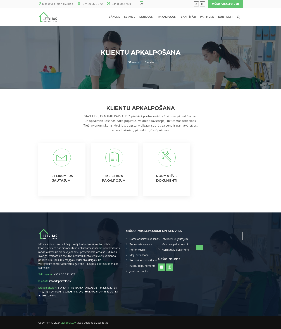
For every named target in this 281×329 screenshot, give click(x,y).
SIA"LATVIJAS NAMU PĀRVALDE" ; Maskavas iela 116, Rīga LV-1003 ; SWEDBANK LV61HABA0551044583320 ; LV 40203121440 (78, 291)
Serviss (129, 16)
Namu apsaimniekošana (143, 239)
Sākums (114, 16)
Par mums (207, 16)
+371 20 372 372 (90, 4)
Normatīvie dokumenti (175, 249)
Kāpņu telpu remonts (142, 265)
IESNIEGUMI (146, 16)
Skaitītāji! (188, 16)
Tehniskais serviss (140, 244)
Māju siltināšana (139, 255)
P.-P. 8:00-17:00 (119, 4)
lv (141, 4)
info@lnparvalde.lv (60, 281)
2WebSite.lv (68, 322)
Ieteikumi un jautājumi (175, 239)
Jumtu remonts (138, 271)
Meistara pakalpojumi (175, 244)
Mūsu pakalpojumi (225, 4)
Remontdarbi (137, 249)
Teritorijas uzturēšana (143, 260)
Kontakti (225, 16)
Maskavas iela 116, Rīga (55, 4)
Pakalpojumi (167, 16)
